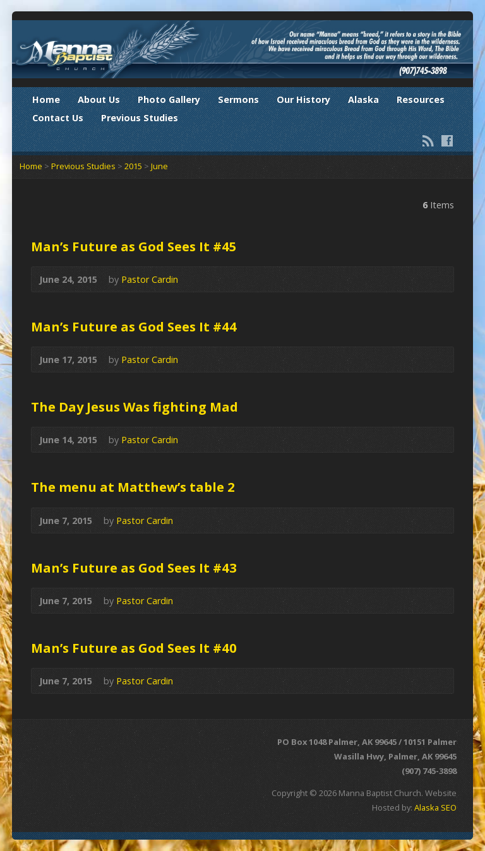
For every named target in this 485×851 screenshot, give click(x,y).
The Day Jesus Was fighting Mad (134, 406)
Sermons (238, 99)
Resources (421, 99)
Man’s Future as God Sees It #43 (134, 567)
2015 (133, 166)
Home (46, 99)
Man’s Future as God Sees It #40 (134, 648)
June (159, 166)
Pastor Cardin (149, 279)
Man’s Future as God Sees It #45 (134, 246)
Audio (196, 279)
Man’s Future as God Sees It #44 (134, 326)
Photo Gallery (169, 99)
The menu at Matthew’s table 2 (133, 487)
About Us (99, 99)
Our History (303, 99)
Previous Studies (139, 118)
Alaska (363, 99)
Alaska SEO (435, 807)
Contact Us (57, 118)
